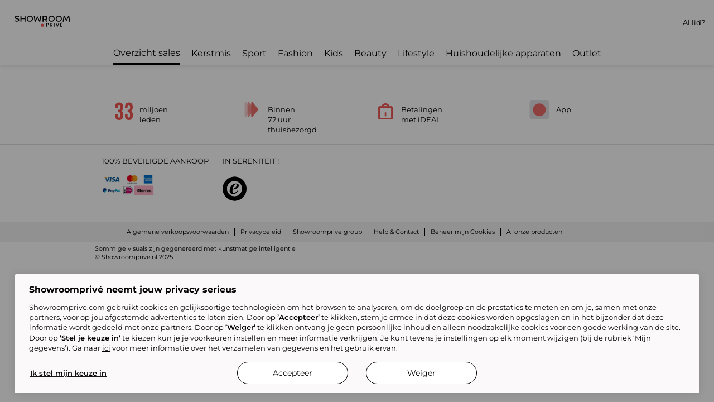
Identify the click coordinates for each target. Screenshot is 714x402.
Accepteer (292, 373)
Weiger (421, 373)
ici (106, 347)
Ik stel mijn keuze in (68, 372)
